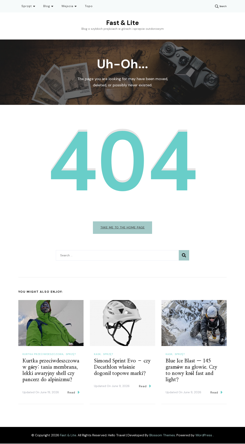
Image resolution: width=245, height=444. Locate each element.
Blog (46, 6)
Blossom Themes (162, 435)
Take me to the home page (122, 227)
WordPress (203, 435)
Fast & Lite (122, 23)
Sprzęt (26, 6)
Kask (97, 354)
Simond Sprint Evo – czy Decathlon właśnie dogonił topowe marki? (122, 367)
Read (74, 392)
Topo (89, 6)
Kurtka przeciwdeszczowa (43, 354)
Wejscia (67, 6)
